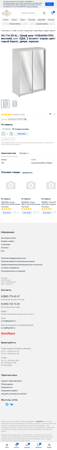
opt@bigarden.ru (8, 328)
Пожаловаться (7, 387)
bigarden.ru (40, 421)
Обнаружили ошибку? (9, 391)
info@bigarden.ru (8, 321)
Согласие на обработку (10, 268)
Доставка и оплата (8, 238)
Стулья (14, 20)
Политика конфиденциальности (13, 258)
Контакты (5, 248)
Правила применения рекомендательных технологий (21, 265)
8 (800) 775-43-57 (10, 296)
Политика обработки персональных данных (18, 261)
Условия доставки (22, 129)
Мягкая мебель (15, 24)
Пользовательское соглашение (13, 271)
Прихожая (41, 20)
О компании (5, 244)
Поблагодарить (7, 384)
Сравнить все (27, 172)
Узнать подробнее (32, 6)
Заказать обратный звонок (11, 381)
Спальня (51, 20)
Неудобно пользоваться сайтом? (14, 394)
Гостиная (31, 20)
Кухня (23, 20)
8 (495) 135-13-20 (10, 304)
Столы (5, 20)
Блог (3, 251)
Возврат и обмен (7, 241)
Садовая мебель (42, 24)
